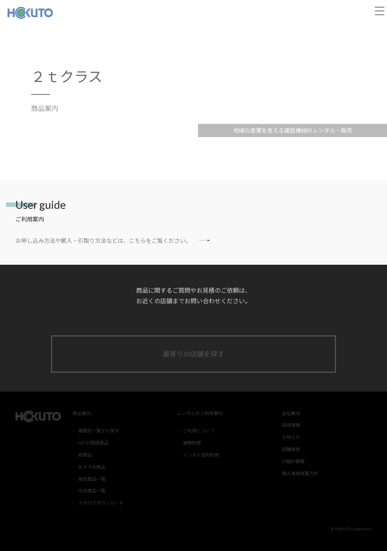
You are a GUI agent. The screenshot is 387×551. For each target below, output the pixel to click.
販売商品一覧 (91, 479)
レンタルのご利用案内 (200, 413)
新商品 (85, 455)
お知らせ (291, 437)
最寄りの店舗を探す (193, 354)
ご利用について (199, 431)
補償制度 (192, 443)
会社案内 (291, 413)
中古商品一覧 (91, 491)
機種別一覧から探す (98, 431)
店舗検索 (291, 449)
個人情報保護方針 (300, 473)
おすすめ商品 (91, 467)
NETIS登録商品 (93, 443)
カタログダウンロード (101, 503)
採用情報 (291, 425)
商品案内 (44, 108)
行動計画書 (293, 461)
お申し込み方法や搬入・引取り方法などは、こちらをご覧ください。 (112, 240)
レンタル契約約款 (201, 455)
